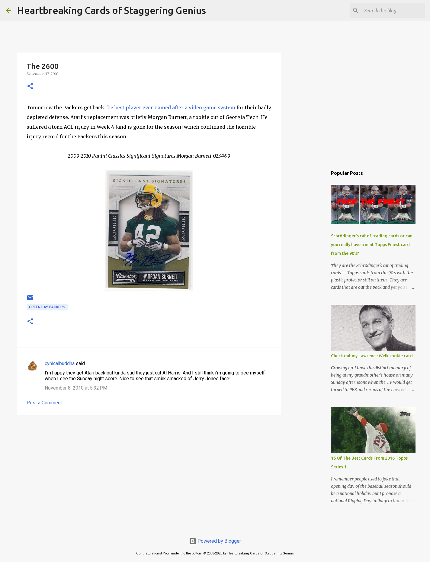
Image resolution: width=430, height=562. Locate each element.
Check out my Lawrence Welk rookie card (372, 355)
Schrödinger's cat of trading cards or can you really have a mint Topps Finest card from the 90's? (371, 244)
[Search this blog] (393, 10)
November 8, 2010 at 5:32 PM (76, 388)
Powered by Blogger (215, 541)
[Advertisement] (148, 466)
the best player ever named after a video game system (170, 107)
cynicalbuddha (60, 363)
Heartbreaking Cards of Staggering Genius (111, 10)
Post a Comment (44, 403)
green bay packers (47, 307)
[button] (30, 86)
